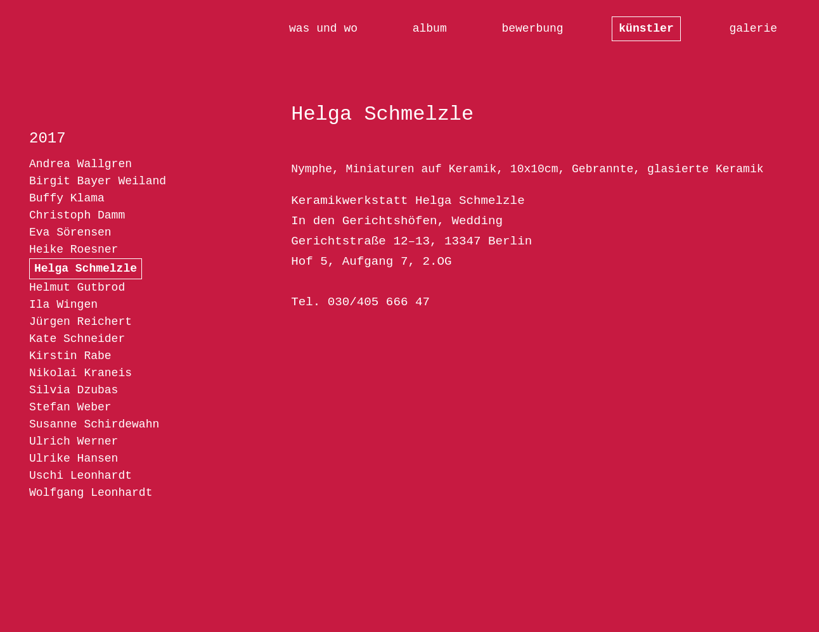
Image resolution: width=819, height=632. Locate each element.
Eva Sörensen (70, 232)
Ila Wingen (63, 304)
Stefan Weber (70, 407)
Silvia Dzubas (73, 390)
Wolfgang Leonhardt (90, 492)
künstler (646, 28)
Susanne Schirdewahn (94, 424)
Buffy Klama (67, 198)
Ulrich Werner (73, 441)
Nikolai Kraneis (80, 373)
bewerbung (532, 28)
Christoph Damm (77, 215)
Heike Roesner (73, 249)
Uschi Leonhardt (80, 475)
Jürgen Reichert (80, 321)
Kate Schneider (77, 338)
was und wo (323, 28)
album (430, 28)
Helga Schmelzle (85, 268)
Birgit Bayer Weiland (97, 181)
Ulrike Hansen (73, 458)
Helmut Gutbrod (77, 287)
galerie (753, 28)
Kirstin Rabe (70, 356)
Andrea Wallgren (80, 164)
